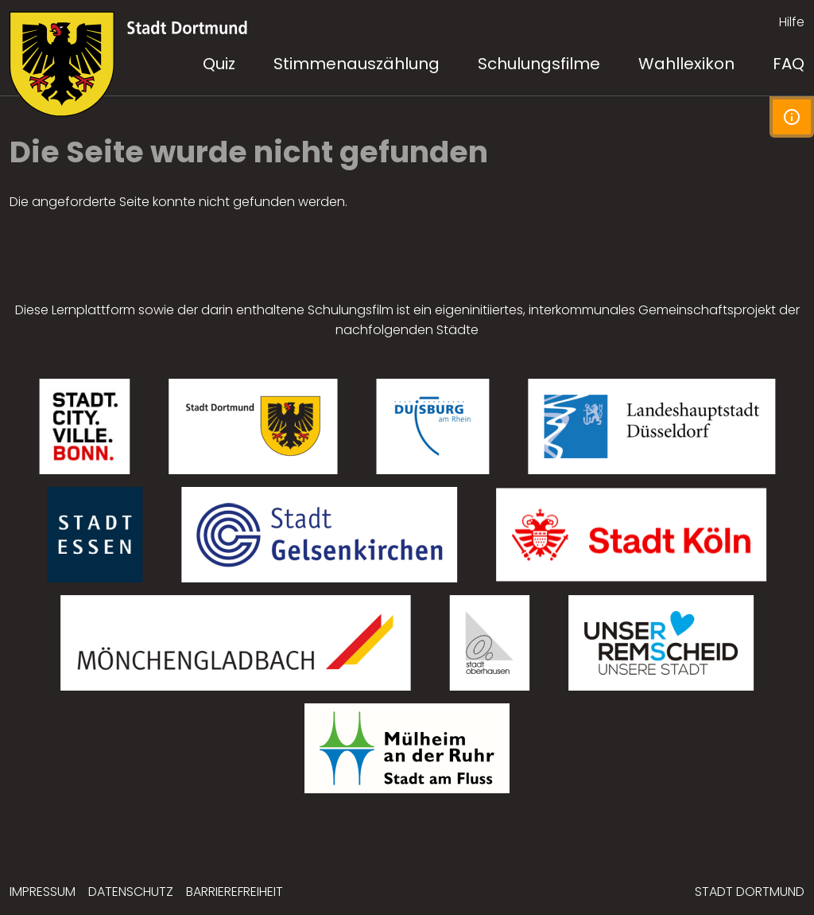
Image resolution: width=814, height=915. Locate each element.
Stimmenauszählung (356, 64)
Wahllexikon (686, 64)
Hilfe (791, 22)
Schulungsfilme (539, 64)
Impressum (43, 891)
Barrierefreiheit (234, 891)
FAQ (788, 64)
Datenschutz (130, 891)
